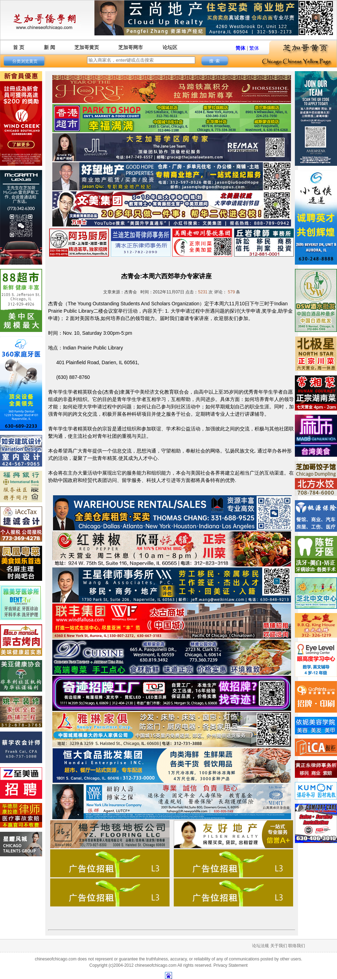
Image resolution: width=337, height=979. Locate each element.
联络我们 (296, 945)
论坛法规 (260, 945)
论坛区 (170, 47)
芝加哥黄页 (86, 47)
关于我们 (278, 945)
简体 (240, 48)
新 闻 (49, 47)
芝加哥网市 (130, 47)
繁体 (254, 48)
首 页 (18, 47)
